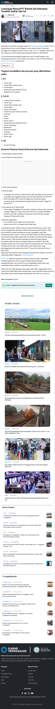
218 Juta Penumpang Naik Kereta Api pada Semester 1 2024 (25, 335)
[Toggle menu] (52, 2)
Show (10, 65)
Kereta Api (4, 258)
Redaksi (30, 673)
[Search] (47, 2)
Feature (3, 683)
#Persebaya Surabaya (27, 296)
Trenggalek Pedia (6, 673)
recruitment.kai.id (27, 255)
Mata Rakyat (5, 677)
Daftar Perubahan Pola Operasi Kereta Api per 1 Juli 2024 (24, 366)
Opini (2, 680)
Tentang (30, 677)
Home (6, 6)
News (3, 670)
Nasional (12, 6)
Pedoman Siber (32, 683)
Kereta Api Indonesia (38, 46)
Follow (49, 285)
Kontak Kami (32, 670)
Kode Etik (31, 680)
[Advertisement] (27, 174)
